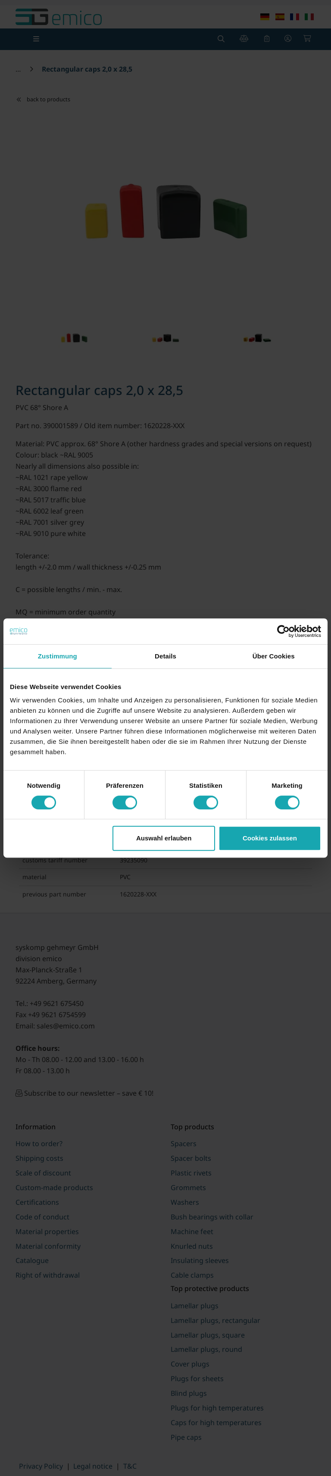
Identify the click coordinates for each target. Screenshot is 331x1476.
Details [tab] (165, 656)
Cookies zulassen (270, 838)
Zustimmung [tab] (57, 656)
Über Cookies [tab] (274, 656)
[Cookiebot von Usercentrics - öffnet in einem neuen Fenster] (283, 631)
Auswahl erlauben (163, 838)
